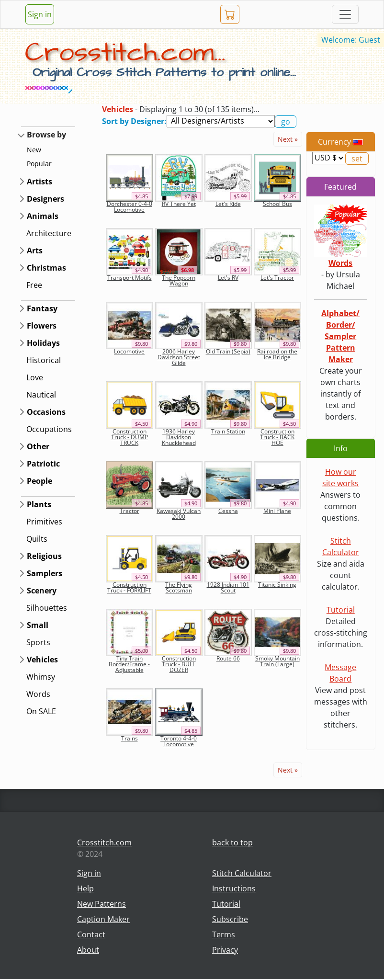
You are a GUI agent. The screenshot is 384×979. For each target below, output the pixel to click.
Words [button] (38, 694)
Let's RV (228, 277)
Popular (39, 163)
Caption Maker (103, 919)
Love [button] (34, 377)
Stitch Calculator (241, 873)
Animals (42, 216)
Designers (45, 199)
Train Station (228, 431)
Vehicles (42, 659)
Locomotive (129, 351)
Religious (44, 556)
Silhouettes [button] (46, 608)
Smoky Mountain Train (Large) (277, 661)
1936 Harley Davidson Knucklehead (179, 437)
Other (38, 446)
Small (37, 625)
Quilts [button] (36, 539)
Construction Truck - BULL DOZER (179, 664)
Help (85, 888)
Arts (35, 250)
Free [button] (34, 285)
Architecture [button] (48, 233)
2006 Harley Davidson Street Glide (179, 357)
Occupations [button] (49, 429)
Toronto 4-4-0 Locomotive (178, 741)
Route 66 (228, 658)
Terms (223, 934)
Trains (129, 738)
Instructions (234, 888)
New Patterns (101, 904)
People (39, 481)
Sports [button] (38, 642)
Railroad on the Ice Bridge (277, 354)
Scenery (41, 590)
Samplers (44, 573)
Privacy (225, 950)
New (34, 149)
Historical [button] (43, 360)
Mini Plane (277, 511)
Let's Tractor (277, 277)
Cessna (228, 511)
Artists (39, 181)
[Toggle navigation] (345, 14)
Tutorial (341, 609)
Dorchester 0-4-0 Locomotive (129, 207)
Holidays (43, 343)
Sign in (40, 14)
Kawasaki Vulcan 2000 (179, 514)
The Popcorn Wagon (178, 280)
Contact (91, 934)
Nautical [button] (41, 394)
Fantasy (42, 308)
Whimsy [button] (40, 677)
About (88, 950)
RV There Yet (179, 204)
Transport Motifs (129, 277)
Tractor (129, 511)
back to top (232, 842)
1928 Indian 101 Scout (228, 587)
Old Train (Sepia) (228, 351)
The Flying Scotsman (178, 587)
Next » (288, 139)
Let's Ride (228, 204)
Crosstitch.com (104, 842)
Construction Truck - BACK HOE (277, 437)
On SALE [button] (41, 711)
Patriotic (43, 463)
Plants (39, 504)
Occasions (46, 412)
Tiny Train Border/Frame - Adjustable (129, 664)
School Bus (277, 204)
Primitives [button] (44, 521)
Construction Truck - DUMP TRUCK (129, 437)
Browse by (46, 134)
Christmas (46, 267)
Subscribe (230, 919)
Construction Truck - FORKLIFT (129, 587)
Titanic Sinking (277, 585)
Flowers (41, 325)
